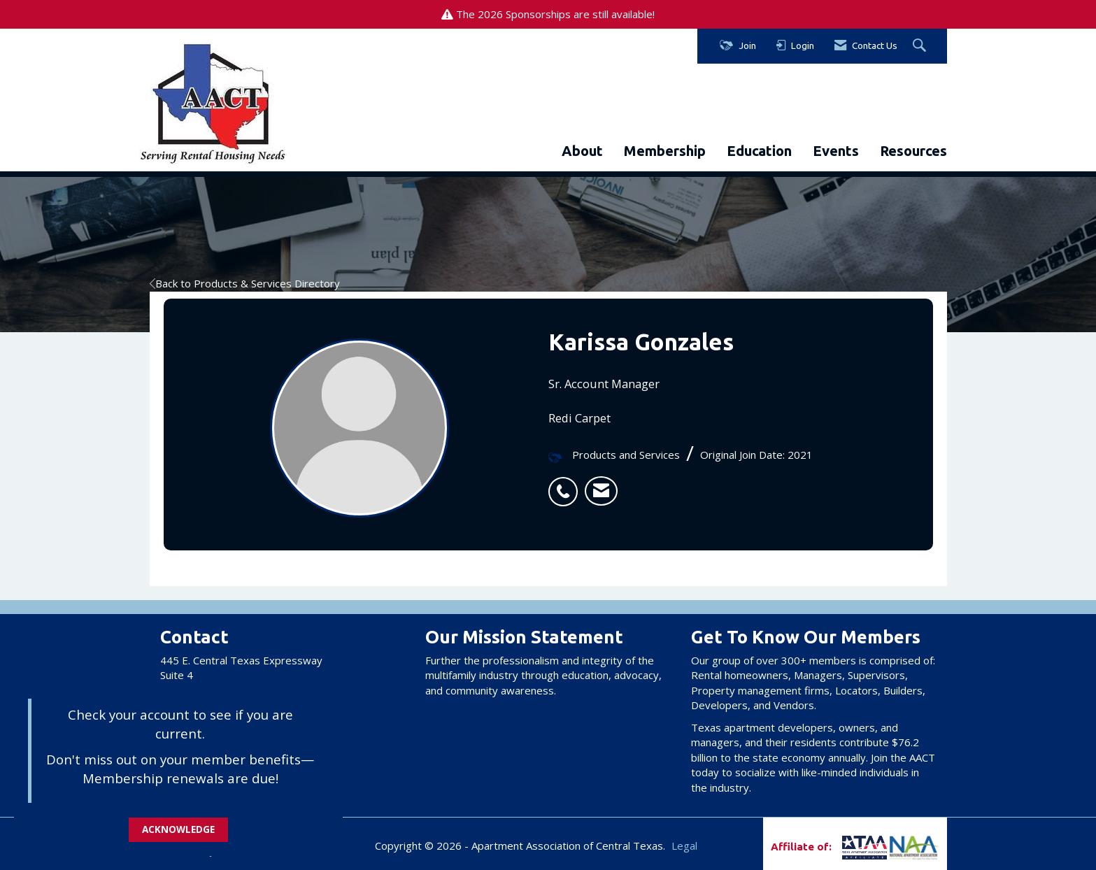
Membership (665, 151)
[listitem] (566, 484)
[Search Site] (921, 46)
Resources (913, 151)
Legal (684, 846)
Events (836, 151)
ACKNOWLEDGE (178, 829)
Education (759, 151)
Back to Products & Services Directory (245, 283)
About (582, 151)
